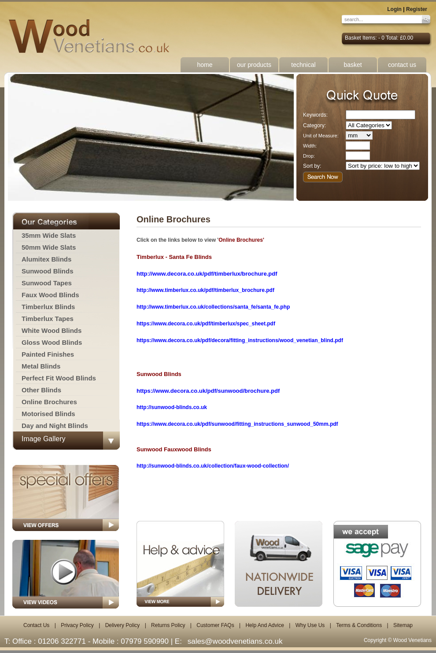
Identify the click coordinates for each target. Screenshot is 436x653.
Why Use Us (310, 625)
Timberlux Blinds (48, 306)
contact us (402, 64)
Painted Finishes (48, 354)
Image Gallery (44, 439)
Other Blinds (41, 390)
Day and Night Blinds (55, 425)
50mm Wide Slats (49, 247)
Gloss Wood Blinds (52, 342)
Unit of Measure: (321, 135)
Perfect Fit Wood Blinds (59, 378)
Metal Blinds (41, 366)
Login (394, 9)
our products (254, 64)
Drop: (309, 156)
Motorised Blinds (48, 413)
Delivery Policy (122, 625)
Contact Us (36, 625)
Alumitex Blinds (46, 259)
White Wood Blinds (51, 330)
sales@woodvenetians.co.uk (235, 641)
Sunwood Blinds (48, 271)
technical (303, 64)
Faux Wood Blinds (50, 295)
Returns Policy (168, 625)
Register (416, 9)
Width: (310, 145)
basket (353, 64)
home (204, 64)
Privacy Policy (77, 625)
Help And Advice (264, 625)
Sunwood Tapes (47, 283)
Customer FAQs (215, 625)
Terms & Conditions (359, 625)
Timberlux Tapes (48, 318)
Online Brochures (49, 402)
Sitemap (403, 625)
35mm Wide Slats (49, 235)
